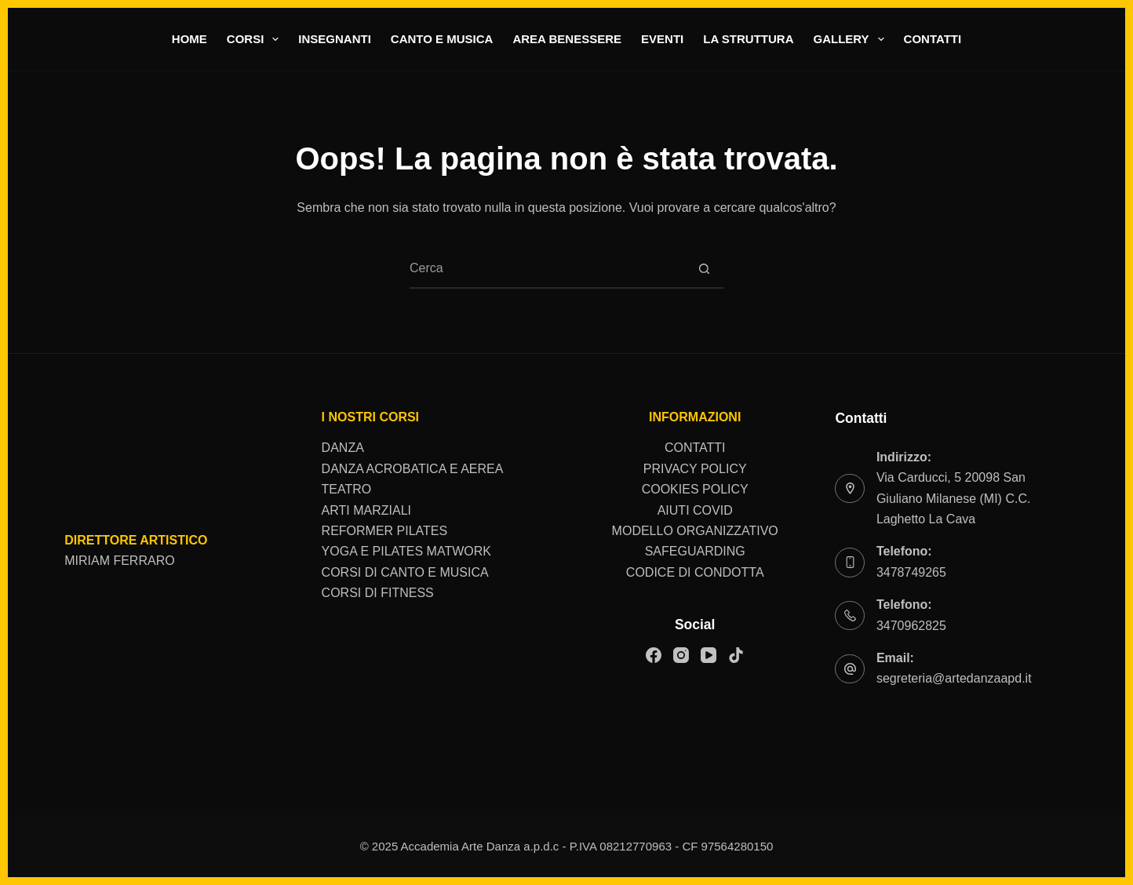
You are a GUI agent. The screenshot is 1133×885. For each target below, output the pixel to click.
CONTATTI (695, 447)
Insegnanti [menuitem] (334, 39)
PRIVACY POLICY (695, 468)
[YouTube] (708, 655)
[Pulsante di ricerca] (703, 269)
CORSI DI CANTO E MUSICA (405, 572)
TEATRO (347, 489)
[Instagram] (681, 655)
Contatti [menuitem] (933, 39)
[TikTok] (736, 655)
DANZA (343, 447)
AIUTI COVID (695, 510)
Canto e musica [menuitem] (442, 39)
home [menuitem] (189, 39)
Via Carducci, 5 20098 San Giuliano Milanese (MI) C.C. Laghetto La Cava (953, 498)
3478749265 (911, 572)
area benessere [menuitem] (566, 39)
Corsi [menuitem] (256, 39)
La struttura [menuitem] (748, 39)
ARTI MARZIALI (366, 510)
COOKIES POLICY (695, 489)
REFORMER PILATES (385, 530)
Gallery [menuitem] (851, 39)
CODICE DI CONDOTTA (695, 572)
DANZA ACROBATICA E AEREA (413, 468)
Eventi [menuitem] (662, 39)
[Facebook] (653, 655)
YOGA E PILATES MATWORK (406, 551)
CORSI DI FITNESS (378, 592)
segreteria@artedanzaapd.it (954, 678)
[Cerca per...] (547, 269)
